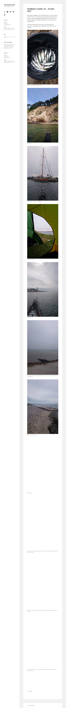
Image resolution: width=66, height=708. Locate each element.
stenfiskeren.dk (9, 5)
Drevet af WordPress (31, 705)
